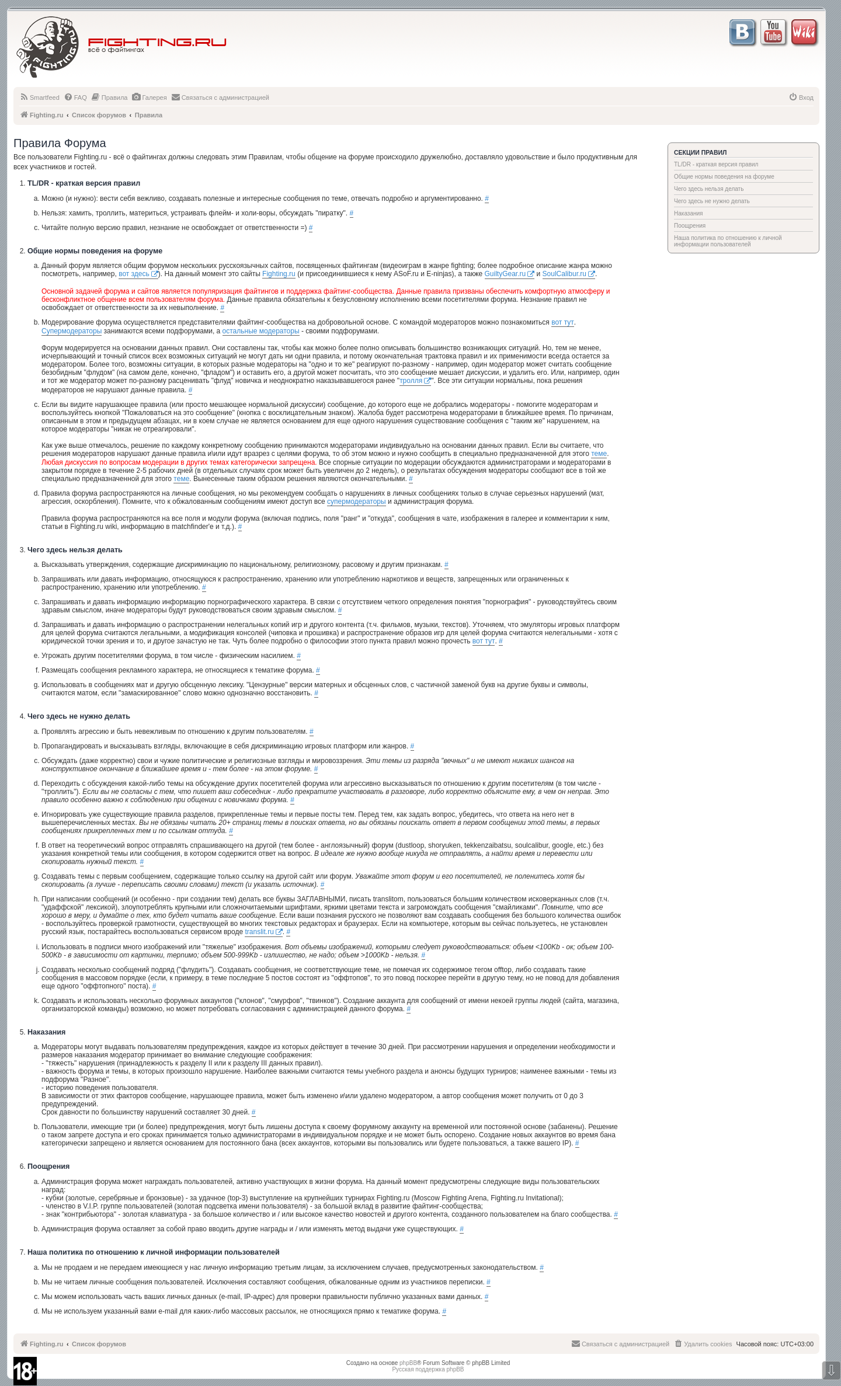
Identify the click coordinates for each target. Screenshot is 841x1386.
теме (599, 454)
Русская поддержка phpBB (428, 1369)
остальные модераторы (261, 331)
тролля (410, 381)
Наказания (688, 213)
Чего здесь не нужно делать (712, 201)
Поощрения (690, 225)
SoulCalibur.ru (564, 274)
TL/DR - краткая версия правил (716, 164)
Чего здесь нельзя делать (708, 189)
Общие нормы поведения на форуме (724, 176)
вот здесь (134, 274)
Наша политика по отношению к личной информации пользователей (728, 241)
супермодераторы (356, 501)
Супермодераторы (71, 331)
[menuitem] (39, 97)
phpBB (408, 1363)
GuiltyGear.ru (505, 274)
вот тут (562, 322)
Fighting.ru (279, 274)
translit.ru (259, 932)
